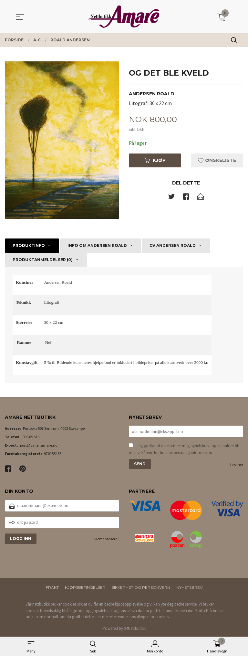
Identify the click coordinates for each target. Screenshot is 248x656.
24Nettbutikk (135, 628)
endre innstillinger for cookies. (144, 616)
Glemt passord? (106, 538)
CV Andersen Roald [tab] (173, 245)
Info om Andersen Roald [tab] (97, 245)
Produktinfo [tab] (29, 245)
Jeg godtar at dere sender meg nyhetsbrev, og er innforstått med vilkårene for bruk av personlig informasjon (184, 449)
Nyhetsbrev (189, 587)
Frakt (52, 587)
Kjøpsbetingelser (85, 587)
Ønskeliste (217, 161)
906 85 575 (31, 436)
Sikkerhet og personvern (141, 587)
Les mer (236, 465)
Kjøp (155, 161)
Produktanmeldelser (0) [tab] (43, 259)
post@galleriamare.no (38, 445)
